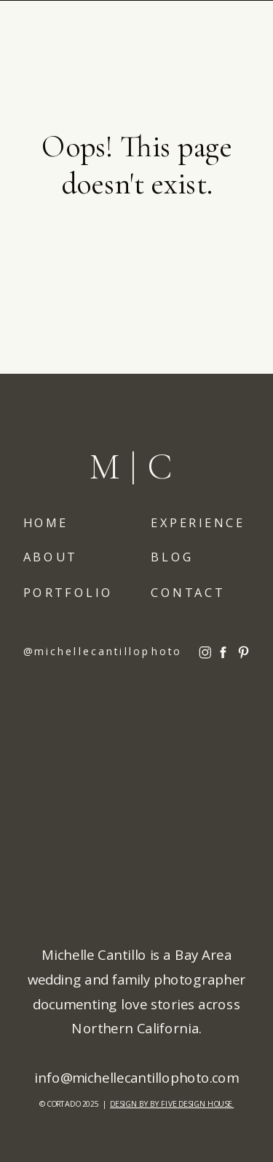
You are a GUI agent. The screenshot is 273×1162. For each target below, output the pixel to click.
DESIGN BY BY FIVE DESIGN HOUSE (172, 1103)
